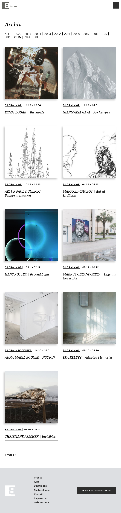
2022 (57, 33)
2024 (38, 33)
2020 (77, 33)
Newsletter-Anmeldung (96, 490)
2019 (87, 33)
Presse (38, 477)
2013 (36, 37)
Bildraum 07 (71, 105)
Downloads (40, 486)
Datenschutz (41, 502)
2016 (8, 37)
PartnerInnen (41, 490)
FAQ (36, 481)
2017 (104, 33)
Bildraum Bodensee (18, 350)
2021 (67, 33)
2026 (18, 33)
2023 (48, 33)
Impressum (40, 498)
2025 (28, 33)
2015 (18, 37)
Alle (8, 33)
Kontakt (38, 494)
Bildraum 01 (13, 105)
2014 (27, 37)
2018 (96, 33)
